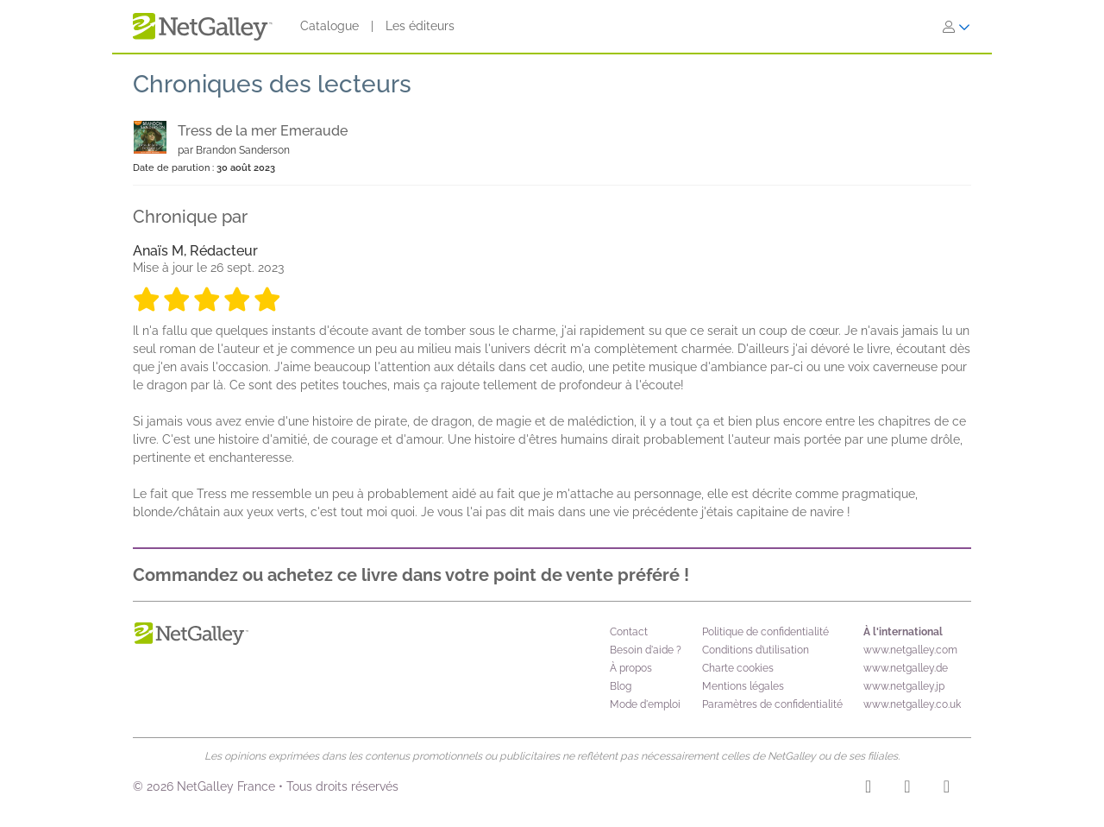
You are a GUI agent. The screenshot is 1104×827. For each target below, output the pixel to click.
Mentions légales (743, 686)
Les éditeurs (420, 26)
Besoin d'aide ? (645, 650)
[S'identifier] (957, 27)
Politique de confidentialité (765, 632)
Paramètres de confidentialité (772, 704)
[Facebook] (907, 789)
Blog (620, 686)
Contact (629, 632)
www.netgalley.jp (903, 686)
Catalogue (329, 26)
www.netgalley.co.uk (912, 704)
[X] (947, 789)
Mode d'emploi (645, 704)
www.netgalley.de (905, 668)
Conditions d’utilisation (755, 650)
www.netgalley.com (910, 650)
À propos (631, 668)
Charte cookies (738, 668)
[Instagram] (868, 789)
